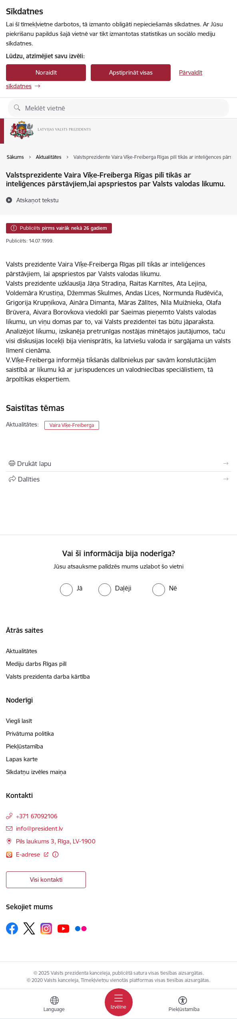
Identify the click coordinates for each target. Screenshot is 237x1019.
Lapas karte (22, 759)
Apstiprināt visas (131, 72)
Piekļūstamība (24, 746)
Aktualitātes (21, 651)
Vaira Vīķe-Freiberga (72, 425)
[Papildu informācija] (55, 854)
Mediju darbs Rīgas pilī (36, 663)
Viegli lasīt (19, 721)
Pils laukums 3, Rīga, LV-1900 (56, 841)
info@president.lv (39, 828)
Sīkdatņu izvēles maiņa (36, 772)
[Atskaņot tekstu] (37, 200)
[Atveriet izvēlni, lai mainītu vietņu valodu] (54, 1005)
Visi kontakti (46, 879)
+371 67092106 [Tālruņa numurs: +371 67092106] (37, 816)
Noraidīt (46, 72)
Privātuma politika (30, 733)
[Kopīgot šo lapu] (118, 479)
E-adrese (29, 854)
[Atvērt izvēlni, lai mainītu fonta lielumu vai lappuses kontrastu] (183, 1005)
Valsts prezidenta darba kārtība (48, 676)
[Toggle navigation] (119, 1002)
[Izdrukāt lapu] (118, 463)
